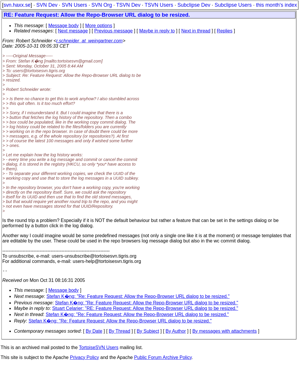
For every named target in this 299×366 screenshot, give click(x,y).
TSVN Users (159, 5)
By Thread (120, 332)
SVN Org (101, 5)
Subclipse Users (233, 5)
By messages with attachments (224, 332)
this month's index (276, 5)
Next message (73, 30)
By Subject (148, 332)
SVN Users (74, 5)
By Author (176, 332)
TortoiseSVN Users (98, 348)
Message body (63, 25)
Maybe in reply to (157, 30)
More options (98, 25)
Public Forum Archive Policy (163, 358)
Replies (224, 30)
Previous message (113, 30)
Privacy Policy (84, 358)
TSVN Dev (128, 5)
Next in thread (196, 30)
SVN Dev (46, 5)
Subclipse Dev (194, 5)
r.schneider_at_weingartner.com (89, 40)
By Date (94, 332)
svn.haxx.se (17, 5)
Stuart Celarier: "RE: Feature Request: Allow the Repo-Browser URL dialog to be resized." (145, 309)
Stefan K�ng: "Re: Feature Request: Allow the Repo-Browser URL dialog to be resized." (138, 297)
